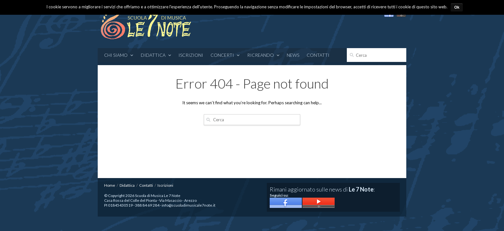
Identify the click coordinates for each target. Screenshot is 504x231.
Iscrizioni (190, 55)
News (293, 55)
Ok (456, 7)
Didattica (156, 55)
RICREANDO (263, 55)
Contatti (318, 55)
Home (109, 185)
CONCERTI (225, 55)
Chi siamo (118, 55)
